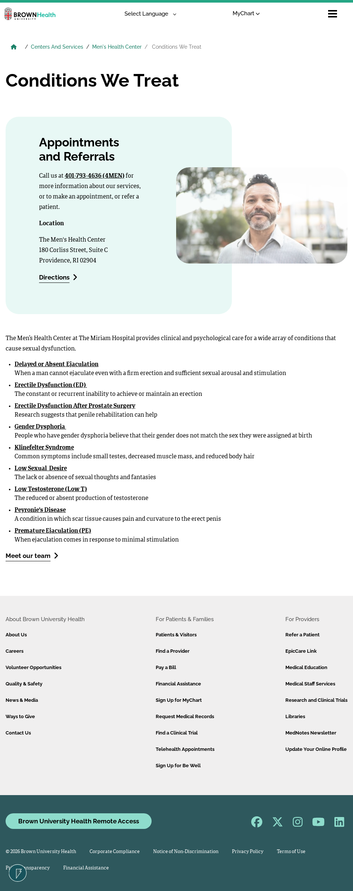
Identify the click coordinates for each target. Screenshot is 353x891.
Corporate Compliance (115, 851)
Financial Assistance (178, 684)
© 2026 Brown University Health (41, 851)
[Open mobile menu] (332, 14)
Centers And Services (57, 47)
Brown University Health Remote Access (78, 821)
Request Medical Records (185, 716)
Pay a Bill (166, 667)
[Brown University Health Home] (14, 47)
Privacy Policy (247, 851)
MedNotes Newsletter (310, 733)
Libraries (295, 716)
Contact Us (18, 733)
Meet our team (32, 555)
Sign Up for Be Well (178, 765)
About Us (16, 634)
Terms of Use (291, 851)
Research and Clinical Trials (316, 700)
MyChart (246, 13)
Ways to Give (20, 716)
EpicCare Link (301, 651)
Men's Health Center (117, 47)
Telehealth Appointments (185, 749)
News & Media (22, 700)
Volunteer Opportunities (33, 667)
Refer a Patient (302, 634)
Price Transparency (28, 868)
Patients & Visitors (176, 634)
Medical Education (306, 667)
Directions (58, 277)
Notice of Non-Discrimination (185, 851)
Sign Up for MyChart (179, 700)
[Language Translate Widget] (147, 14)
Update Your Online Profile (316, 749)
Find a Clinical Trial (177, 733)
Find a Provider (173, 651)
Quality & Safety (24, 684)
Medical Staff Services (310, 684)
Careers (14, 651)
